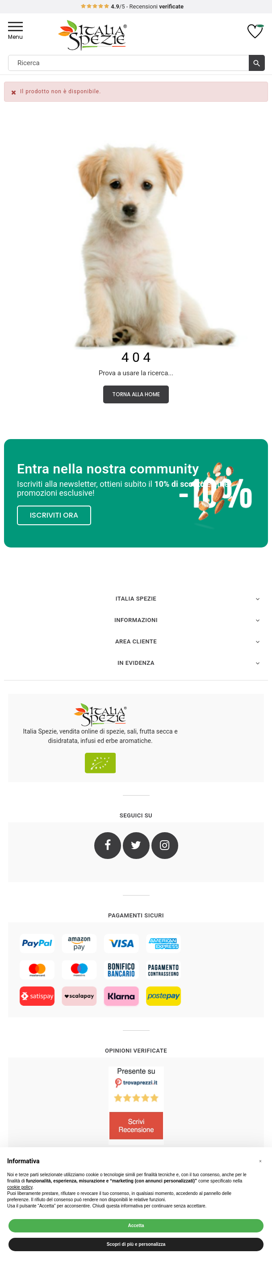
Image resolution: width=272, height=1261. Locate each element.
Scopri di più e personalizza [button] (136, 1244)
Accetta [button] (136, 1225)
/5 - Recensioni (132, 6)
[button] (260, 1161)
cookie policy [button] (20, 1187)
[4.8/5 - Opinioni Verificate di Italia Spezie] (136, 1105)
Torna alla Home (136, 394)
